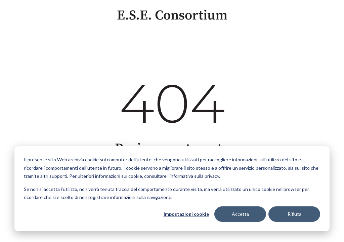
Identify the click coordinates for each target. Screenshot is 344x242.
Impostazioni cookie (186, 214)
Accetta (240, 214)
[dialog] (172, 188)
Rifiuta (294, 214)
